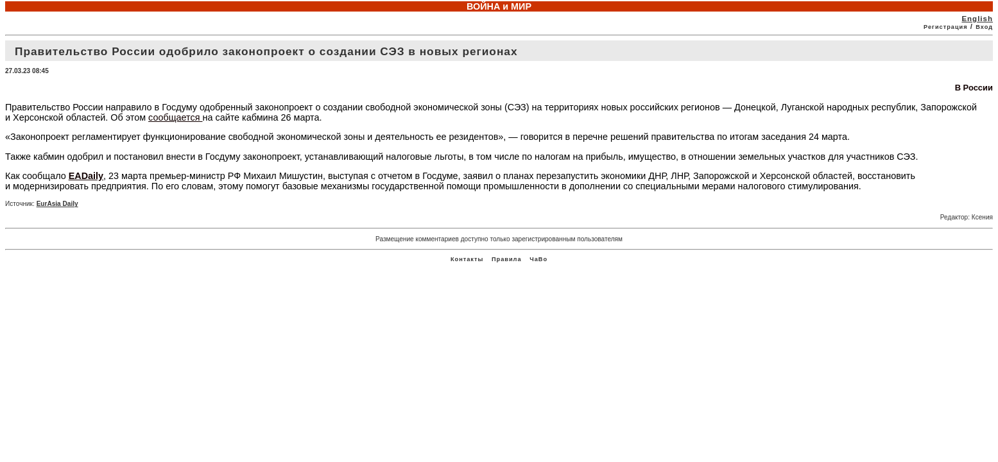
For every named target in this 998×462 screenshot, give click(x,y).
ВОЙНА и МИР (499, 6)
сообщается (175, 117)
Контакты (467, 259)
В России (974, 87)
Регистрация (946, 27)
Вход (984, 27)
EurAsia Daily (57, 203)
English (977, 18)
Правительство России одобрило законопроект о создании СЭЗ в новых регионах (266, 51)
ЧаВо (538, 259)
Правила (507, 259)
